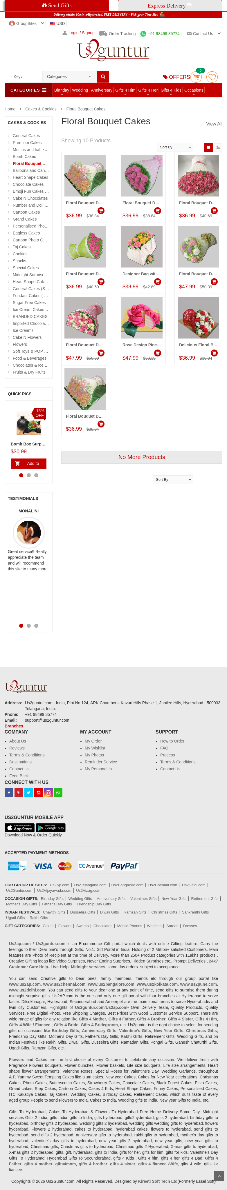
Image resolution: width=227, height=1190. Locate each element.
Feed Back (19, 776)
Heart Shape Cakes (30, 177)
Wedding (80, 90)
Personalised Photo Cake (36, 226)
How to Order (172, 741)
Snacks (19, 261)
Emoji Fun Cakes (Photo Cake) (41, 191)
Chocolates (102, 926)
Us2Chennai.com (162, 885)
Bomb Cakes (24, 156)
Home (10, 109)
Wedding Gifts (80, 898)
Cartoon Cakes (26, 212)
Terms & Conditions (26, 755)
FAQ (164, 748)
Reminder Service (101, 762)
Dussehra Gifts (82, 912)
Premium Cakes (27, 142)
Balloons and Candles (32, 170)
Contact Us (19, 769)
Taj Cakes (21, 247)
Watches (154, 926)
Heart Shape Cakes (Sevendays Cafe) (47, 281)
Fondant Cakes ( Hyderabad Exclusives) (49, 295)
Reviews (17, 748)
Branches (14, 726)
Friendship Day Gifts (94, 904)
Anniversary (101, 90)
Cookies (20, 254)
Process (167, 755)
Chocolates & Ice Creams (36, 365)
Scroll (219, 1176)
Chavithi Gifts (54, 912)
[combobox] (70, 75)
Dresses (190, 926)
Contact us (200, 33)
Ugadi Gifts (15, 918)
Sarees (172, 926)
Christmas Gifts (164, 912)
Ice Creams (23, 330)
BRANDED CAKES (30, 316)
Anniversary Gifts (111, 898)
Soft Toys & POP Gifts (32, 351)
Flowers (20, 344)
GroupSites (23, 23)
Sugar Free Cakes (29, 302)
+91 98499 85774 (159, 33)
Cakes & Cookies (40, 109)
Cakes (48, 926)
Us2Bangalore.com (127, 885)
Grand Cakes (25, 219)
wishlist (212, 77)
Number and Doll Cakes (34, 205)
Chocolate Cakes (28, 184)
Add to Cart (32, 465)
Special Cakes (26, 267)
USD (57, 23)
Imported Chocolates (31, 323)
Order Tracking (117, 33)
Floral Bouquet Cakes (86, 109)
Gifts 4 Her (148, 90)
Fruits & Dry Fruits (29, 372)
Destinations (20, 762)
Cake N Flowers (27, 337)
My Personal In (98, 769)
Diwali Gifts (109, 912)
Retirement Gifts (205, 898)
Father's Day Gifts (57, 904)
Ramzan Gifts (135, 912)
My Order (93, 741)
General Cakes (26, 135)
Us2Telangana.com (91, 885)
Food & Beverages (29, 358)
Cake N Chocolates (30, 198)
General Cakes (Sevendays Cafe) (43, 288)
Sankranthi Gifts (195, 912)
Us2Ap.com (59, 885)
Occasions (193, 90)
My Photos (94, 755)
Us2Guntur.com (19, 890)
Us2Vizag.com (88, 890)
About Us (17, 741)
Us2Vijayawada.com (54, 890)
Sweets (82, 926)
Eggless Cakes (26, 233)
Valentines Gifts (143, 898)
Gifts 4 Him (125, 90)
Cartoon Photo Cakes (32, 240)
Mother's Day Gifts (21, 904)
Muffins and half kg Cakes (36, 149)
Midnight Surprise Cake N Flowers (43, 274)
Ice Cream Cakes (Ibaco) (35, 309)
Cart (196, 77)
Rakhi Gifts (39, 918)
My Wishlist (95, 748)
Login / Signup (78, 33)
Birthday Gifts (52, 898)
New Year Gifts (173, 898)
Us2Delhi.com (194, 885)
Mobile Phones (129, 926)
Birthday (61, 90)
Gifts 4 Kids (171, 90)
